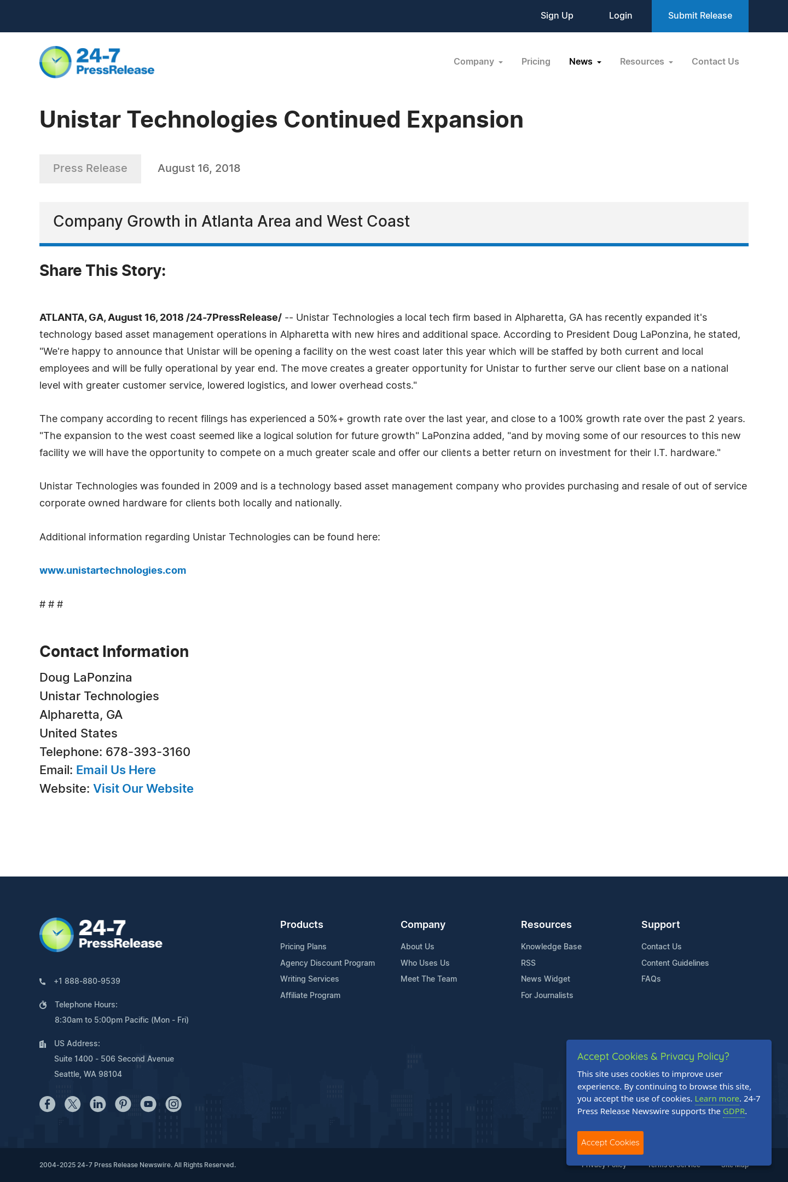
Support (660, 925)
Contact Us (715, 61)
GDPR (734, 1110)
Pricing (536, 61)
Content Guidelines (675, 963)
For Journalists (547, 996)
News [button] (582, 61)
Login (621, 15)
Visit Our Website (143, 789)
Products (301, 925)
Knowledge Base (551, 947)
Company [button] (475, 61)
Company (423, 925)
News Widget (545, 979)
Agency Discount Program (327, 963)
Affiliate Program (310, 996)
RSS (528, 963)
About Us (417, 947)
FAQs (651, 979)
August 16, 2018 (199, 168)
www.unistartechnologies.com (112, 571)
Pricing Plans (303, 947)
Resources (546, 925)
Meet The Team (429, 979)
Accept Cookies (610, 1142)
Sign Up (557, 15)
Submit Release (700, 15)
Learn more (717, 1098)
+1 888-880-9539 (87, 981)
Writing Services (309, 979)
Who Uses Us (425, 963)
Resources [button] (643, 61)
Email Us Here (116, 770)
